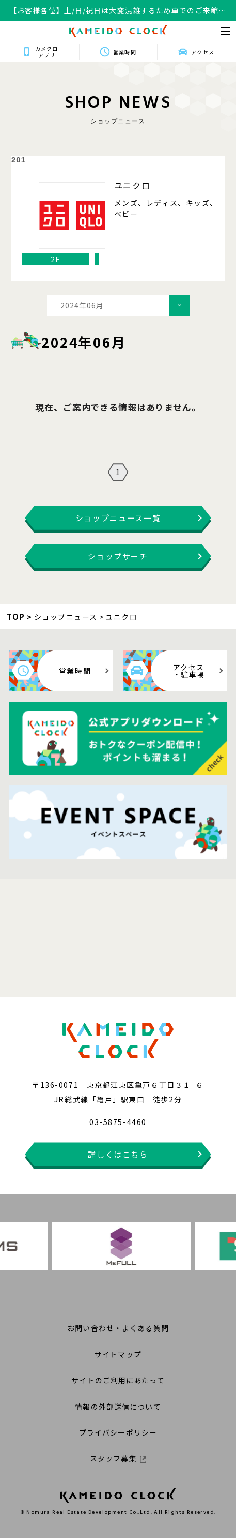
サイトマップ (118, 1354)
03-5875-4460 (117, 1122)
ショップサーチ (118, 556)
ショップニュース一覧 (118, 517)
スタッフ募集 (118, 1458)
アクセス (202, 52)
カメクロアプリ (46, 52)
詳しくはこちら (118, 1154)
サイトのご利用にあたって (117, 1380)
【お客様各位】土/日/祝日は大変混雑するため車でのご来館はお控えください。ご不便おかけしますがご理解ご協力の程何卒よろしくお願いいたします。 (117, 10)
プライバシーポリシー (118, 1432)
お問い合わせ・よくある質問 (118, 1328)
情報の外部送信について (118, 1406)
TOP (16, 616)
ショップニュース (66, 617)
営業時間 (124, 52)
